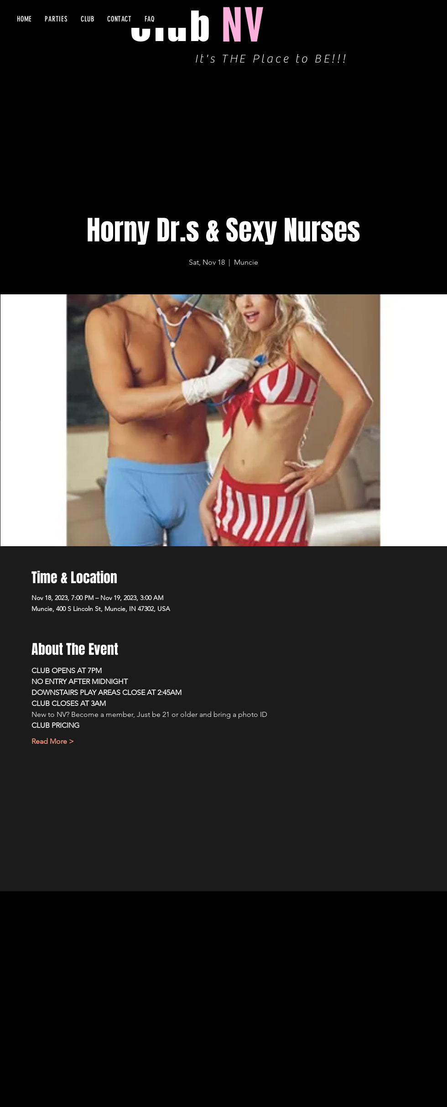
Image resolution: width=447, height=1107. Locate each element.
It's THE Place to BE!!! (271, 59)
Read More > (52, 741)
